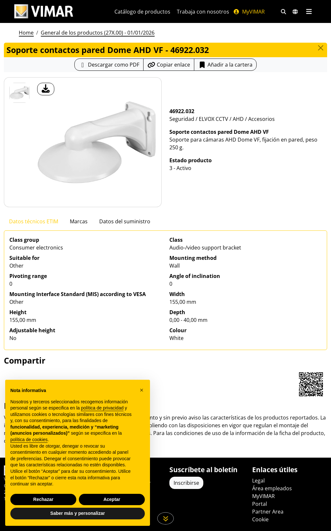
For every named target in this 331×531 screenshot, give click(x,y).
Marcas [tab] (79, 221)
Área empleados (272, 488)
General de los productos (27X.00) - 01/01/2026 (98, 32)
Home (26, 32)
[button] (141, 390)
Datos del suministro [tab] (124, 221)
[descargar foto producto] (45, 89)
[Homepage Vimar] (43, 11)
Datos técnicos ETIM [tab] (33, 221)
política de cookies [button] (29, 439)
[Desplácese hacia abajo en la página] (165, 518)
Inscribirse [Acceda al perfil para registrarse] (186, 482)
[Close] (321, 48)
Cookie (260, 519)
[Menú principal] (309, 12)
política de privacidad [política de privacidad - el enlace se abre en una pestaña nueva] (102, 407)
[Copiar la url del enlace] (168, 64)
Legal (258, 480)
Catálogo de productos (142, 11)
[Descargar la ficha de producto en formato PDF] (109, 64)
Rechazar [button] (43, 499)
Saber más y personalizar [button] (77, 513)
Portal (259, 503)
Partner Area (267, 511)
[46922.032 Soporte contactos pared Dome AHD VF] (19, 93)
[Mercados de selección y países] (295, 12)
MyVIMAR (249, 11)
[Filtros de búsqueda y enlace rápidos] (283, 12)
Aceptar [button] (111, 499)
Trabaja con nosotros (203, 11)
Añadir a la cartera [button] (225, 64)
